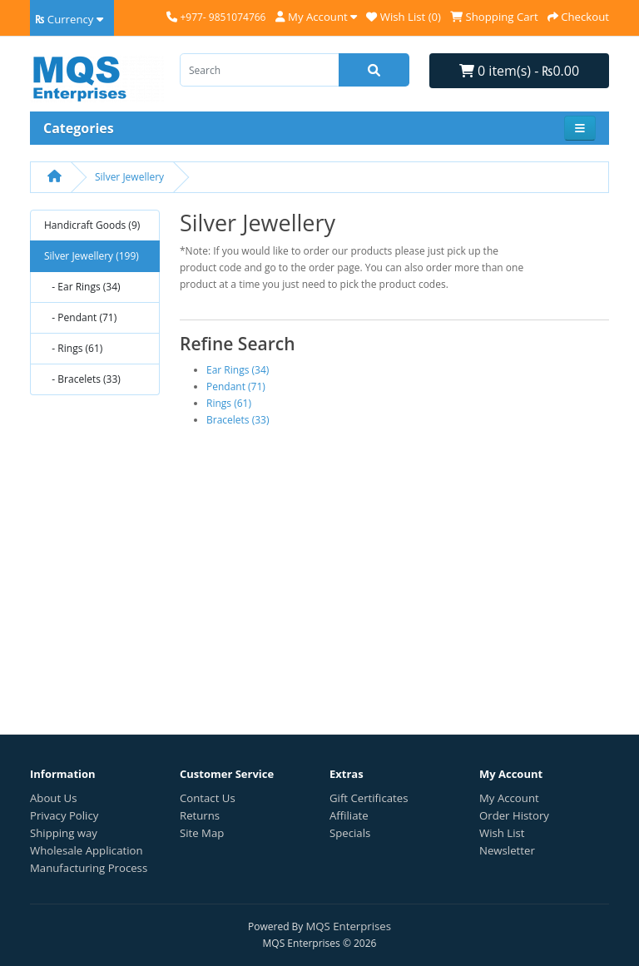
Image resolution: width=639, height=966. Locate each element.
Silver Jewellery (129, 177)
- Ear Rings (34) (82, 287)
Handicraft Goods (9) (92, 225)
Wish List (502, 832)
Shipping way (63, 832)
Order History (514, 815)
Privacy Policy (64, 815)
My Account (509, 797)
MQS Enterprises (348, 926)
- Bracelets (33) (82, 379)
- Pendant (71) (80, 317)
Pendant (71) (235, 386)
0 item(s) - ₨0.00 (519, 71)
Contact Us (207, 797)
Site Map (202, 832)
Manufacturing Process (88, 867)
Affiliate (349, 815)
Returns (200, 815)
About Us (53, 797)
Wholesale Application (86, 850)
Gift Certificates (368, 797)
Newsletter (507, 850)
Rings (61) (228, 403)
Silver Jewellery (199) (91, 256)
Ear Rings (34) (237, 370)
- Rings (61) (73, 348)
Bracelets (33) (238, 420)
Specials (349, 832)
